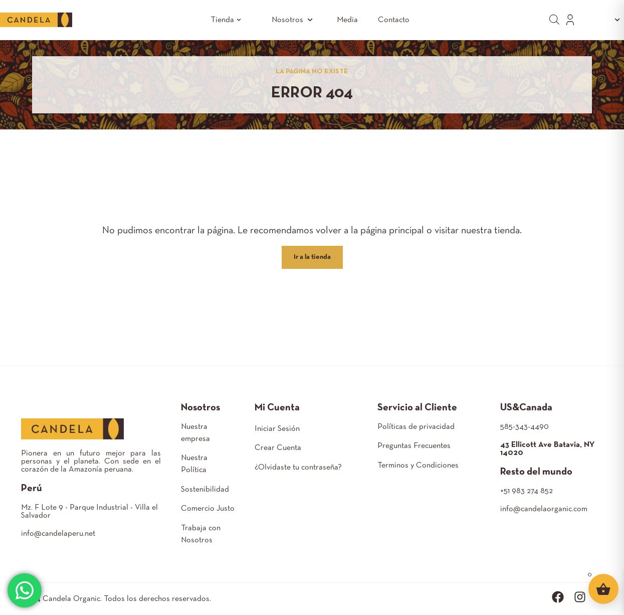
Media (347, 20)
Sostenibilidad (205, 489)
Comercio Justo (208, 508)
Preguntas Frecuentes (414, 445)
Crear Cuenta (278, 447)
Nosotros (294, 20)
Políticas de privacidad (416, 426)
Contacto (393, 20)
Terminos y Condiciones (418, 465)
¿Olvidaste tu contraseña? (298, 467)
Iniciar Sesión (277, 428)
